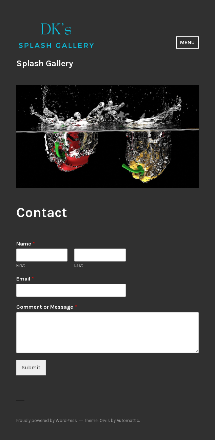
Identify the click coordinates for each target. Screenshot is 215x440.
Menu (187, 42)
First (20, 265)
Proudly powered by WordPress (46, 420)
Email (25, 278)
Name (25, 243)
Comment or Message (46, 307)
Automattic (128, 420)
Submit (31, 367)
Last (78, 265)
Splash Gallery (44, 63)
